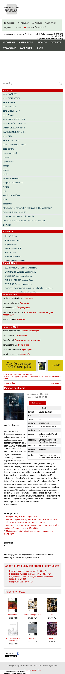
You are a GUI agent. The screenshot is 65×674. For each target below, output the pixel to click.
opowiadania (8, 161)
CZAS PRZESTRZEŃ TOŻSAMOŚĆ (19, 216)
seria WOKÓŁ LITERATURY (15, 123)
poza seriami (8, 149)
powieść (6, 157)
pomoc (19, 27)
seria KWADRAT (10, 94)
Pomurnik (24, 303)
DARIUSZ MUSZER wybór (14, 132)
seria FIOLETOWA (11, 140)
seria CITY (7, 136)
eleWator (7, 225)
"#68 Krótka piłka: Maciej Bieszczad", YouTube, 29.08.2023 (31, 519)
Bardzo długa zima (32, 615)
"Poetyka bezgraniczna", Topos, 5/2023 (22, 516)
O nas (40, 48)
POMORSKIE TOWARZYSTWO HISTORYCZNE (24, 221)
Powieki (32, 638)
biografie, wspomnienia (13, 183)
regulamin (8, 27)
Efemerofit (25, 354)
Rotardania (22, 335)
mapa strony (50, 23)
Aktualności (26, 42)
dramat (6, 170)
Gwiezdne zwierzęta (29, 331)
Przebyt (52, 638)
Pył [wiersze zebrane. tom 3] (28, 340)
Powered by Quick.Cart (32, 670)
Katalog (42, 42)
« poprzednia (9, 383)
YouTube (38, 23)
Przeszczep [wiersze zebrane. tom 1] (25, 574)
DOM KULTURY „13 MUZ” (14, 212)
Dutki (52, 615)
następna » (56, 383)
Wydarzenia (9, 48)
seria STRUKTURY (11, 111)
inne (5, 199)
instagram (24, 23)
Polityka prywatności (50, 666)
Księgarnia (9, 42)
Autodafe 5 (13, 615)
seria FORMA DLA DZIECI (14, 145)
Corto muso (23, 345)
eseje (5, 174)
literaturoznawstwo (11, 178)
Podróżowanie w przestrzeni (13, 639)
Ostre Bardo (28, 298)
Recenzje (56, 42)
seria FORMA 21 (10, 102)
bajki (5, 191)
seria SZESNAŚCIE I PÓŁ (14, 119)
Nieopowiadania (16, 582)
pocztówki (7, 204)
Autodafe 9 (20, 319)
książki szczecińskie (11, 195)
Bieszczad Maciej (21, 374)
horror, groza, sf (10, 153)
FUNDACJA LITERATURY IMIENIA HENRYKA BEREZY (27, 208)
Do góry (62, 664)
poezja (6, 166)
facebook (11, 23)
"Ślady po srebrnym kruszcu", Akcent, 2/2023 (25, 522)
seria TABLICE (9, 107)
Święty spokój (23, 308)
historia (6, 187)
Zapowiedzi (26, 48)
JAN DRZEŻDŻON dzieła (14, 128)
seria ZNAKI (8, 115)
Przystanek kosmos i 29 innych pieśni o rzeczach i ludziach (31, 578)
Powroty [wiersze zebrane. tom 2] (23, 571)
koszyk (30, 27)
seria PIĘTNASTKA (11, 98)
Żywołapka (27, 349)
